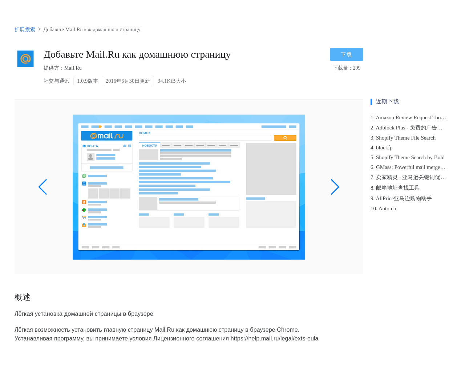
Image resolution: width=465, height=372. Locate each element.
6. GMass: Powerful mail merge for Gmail (417, 167)
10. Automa (383, 208)
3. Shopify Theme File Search (403, 138)
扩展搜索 (25, 29)
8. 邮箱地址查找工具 (395, 188)
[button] (43, 187)
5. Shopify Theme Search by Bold (408, 157)
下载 (346, 54)
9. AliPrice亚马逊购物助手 (401, 198)
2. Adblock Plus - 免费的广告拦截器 (412, 128)
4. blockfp (382, 147)
